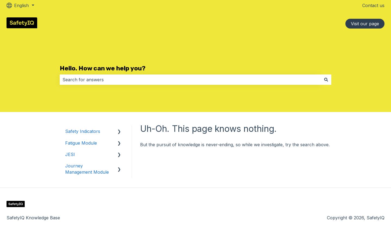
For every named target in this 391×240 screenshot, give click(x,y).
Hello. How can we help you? (103, 68)
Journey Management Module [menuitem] (87, 168)
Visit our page (365, 23)
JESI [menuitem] (70, 154)
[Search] (326, 79)
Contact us (373, 5)
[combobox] (190, 79)
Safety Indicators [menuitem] (82, 131)
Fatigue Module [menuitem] (81, 143)
